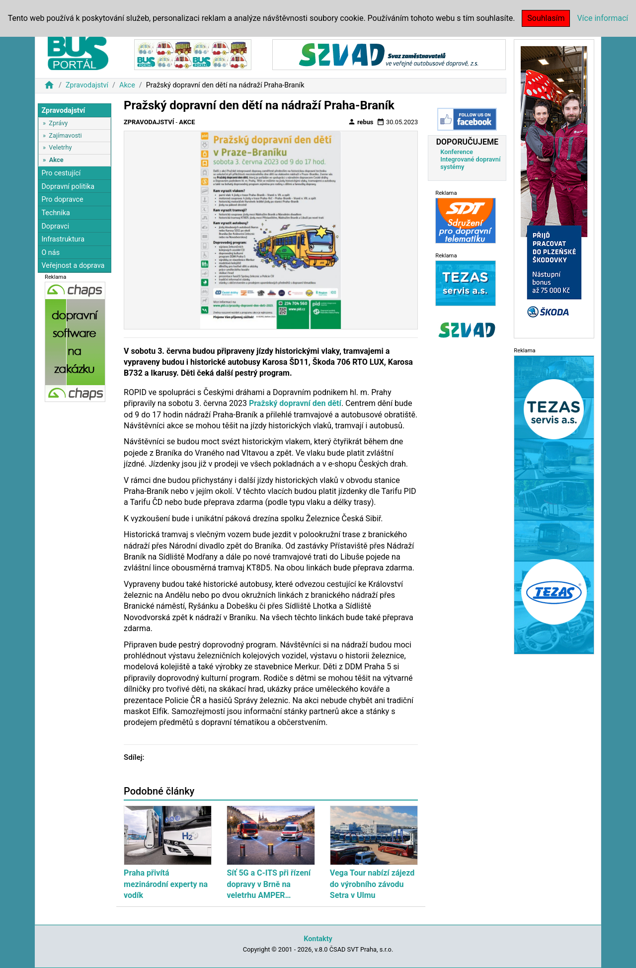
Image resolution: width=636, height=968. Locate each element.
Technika (55, 213)
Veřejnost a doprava (72, 265)
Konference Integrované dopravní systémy (470, 159)
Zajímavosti (65, 135)
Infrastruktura (62, 239)
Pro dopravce (62, 199)
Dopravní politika (67, 186)
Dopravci (55, 226)
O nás (50, 252)
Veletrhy (60, 147)
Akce (127, 85)
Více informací (602, 18)
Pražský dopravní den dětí (295, 403)
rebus (361, 122)
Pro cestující (60, 173)
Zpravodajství (87, 85)
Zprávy (58, 123)
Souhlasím (545, 18)
